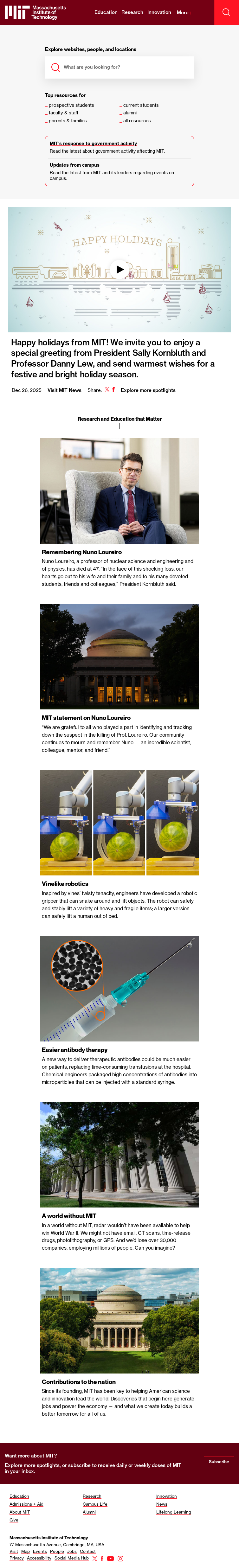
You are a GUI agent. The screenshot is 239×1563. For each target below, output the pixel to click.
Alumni (89, 1512)
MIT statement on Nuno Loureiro (86, 717)
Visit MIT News (64, 390)
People (57, 1551)
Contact (88, 1551)
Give (14, 1519)
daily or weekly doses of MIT (148, 1465)
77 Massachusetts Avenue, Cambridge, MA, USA (57, 1544)
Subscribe (219, 1461)
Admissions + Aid (26, 1504)
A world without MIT (69, 1216)
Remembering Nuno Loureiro (82, 552)
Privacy (17, 1557)
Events (40, 1551)
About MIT (20, 1512)
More (184, 13)
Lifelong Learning (173, 1512)
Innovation (159, 12)
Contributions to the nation (79, 1382)
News (161, 1504)
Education (106, 12)
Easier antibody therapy (75, 1050)
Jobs (72, 1551)
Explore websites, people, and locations (90, 49)
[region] (119, 841)
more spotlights (42, 1465)
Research (132, 12)
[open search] (226, 12)
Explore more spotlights (147, 390)
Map (25, 1551)
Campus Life (95, 1504)
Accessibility (39, 1557)
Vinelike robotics (65, 883)
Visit (14, 1551)
